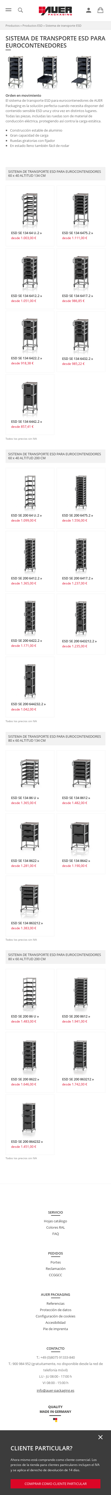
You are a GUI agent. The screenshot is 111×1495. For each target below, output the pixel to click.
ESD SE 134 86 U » (25, 797)
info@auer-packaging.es (55, 1390)
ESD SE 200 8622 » (25, 1079)
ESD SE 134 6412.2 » (26, 295)
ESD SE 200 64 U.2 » (26, 515)
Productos (13, 25)
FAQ (55, 1233)
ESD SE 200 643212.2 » (79, 641)
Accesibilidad (55, 1322)
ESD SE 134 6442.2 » (26, 421)
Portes (55, 1262)
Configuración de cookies (55, 1316)
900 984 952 (21, 1363)
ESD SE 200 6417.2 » (77, 578)
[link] (88, 10)
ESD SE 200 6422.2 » (26, 640)
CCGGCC (55, 1275)
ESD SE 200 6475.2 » (77, 515)
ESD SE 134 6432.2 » (77, 358)
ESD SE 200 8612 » (76, 1016)
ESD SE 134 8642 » (76, 860)
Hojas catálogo (55, 1221)
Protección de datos (55, 1309)
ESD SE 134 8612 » (76, 797)
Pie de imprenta (55, 1328)
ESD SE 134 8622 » (25, 860)
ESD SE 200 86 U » (25, 1016)
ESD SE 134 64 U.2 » (26, 232)
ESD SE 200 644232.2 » (28, 704)
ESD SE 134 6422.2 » (26, 358)
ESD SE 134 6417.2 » (77, 295)
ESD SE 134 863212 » (27, 923)
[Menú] (8, 10)
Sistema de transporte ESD (63, 25)
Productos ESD (32, 25)
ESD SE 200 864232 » (27, 1141)
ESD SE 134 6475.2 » (77, 232)
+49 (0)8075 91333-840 (57, 1357)
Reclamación (56, 1268)
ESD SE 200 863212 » (78, 1079)
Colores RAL (55, 1227)
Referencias (55, 1303)
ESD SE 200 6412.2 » (26, 578)
